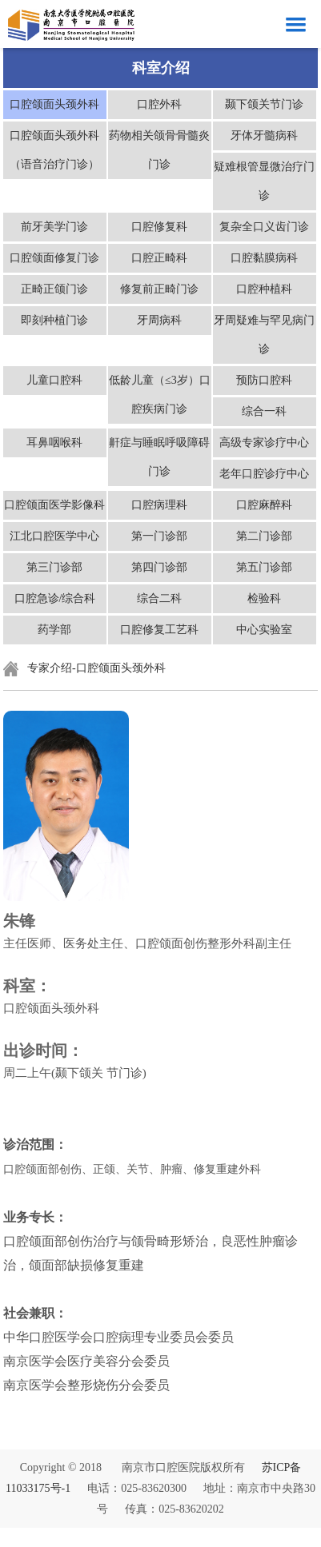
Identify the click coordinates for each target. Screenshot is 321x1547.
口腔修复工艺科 (159, 630)
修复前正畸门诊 (159, 289)
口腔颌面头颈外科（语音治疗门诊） (54, 150)
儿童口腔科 (54, 380)
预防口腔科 (264, 380)
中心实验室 (264, 630)
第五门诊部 (264, 567)
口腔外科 (159, 104)
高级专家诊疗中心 (264, 443)
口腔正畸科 (159, 258)
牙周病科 (159, 320)
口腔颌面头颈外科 (54, 104)
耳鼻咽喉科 (54, 443)
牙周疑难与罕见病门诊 (264, 334)
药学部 (54, 630)
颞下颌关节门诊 (264, 104)
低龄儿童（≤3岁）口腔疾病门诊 (160, 394)
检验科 (264, 598)
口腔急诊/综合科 (55, 598)
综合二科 (159, 598)
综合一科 (264, 411)
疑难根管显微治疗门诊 (264, 181)
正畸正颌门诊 (54, 289)
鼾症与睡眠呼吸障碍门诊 (159, 457)
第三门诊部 (54, 567)
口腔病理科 (159, 505)
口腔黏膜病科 (264, 258)
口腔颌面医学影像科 (54, 505)
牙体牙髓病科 (264, 136)
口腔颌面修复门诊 (54, 258)
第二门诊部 (264, 536)
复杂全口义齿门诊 (264, 227)
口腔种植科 (264, 289)
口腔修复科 (159, 227)
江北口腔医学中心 (54, 536)
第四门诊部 (159, 567)
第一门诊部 (159, 536)
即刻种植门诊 (54, 320)
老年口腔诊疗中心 (264, 474)
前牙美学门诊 (54, 227)
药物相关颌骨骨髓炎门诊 (159, 150)
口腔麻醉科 (264, 505)
